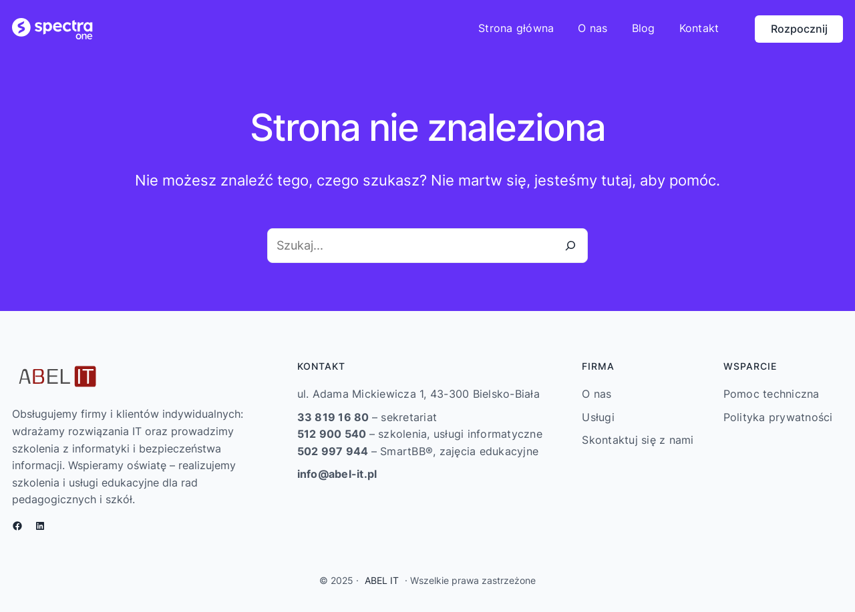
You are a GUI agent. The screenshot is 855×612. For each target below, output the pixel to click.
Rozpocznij (799, 28)
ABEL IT (382, 580)
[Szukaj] (570, 246)
